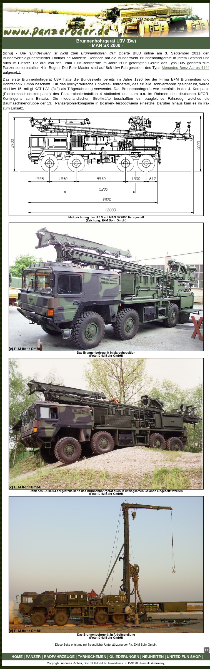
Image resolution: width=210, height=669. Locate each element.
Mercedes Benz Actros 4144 (185, 68)
